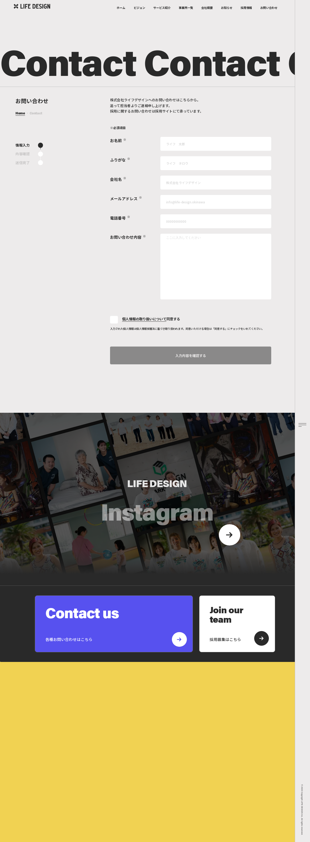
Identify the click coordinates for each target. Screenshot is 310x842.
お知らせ (226, 15)
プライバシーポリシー (137, 813)
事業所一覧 (186, 15)
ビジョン (139, 15)
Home (20, 113)
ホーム (121, 15)
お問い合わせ (269, 15)
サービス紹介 (162, 15)
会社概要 (207, 15)
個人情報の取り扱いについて (144, 319)
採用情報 (246, 15)
